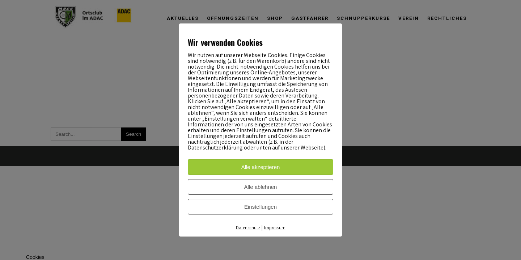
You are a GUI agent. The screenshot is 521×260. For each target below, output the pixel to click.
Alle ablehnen (260, 187)
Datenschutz (248, 228)
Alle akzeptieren (260, 167)
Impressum (274, 228)
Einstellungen (260, 207)
